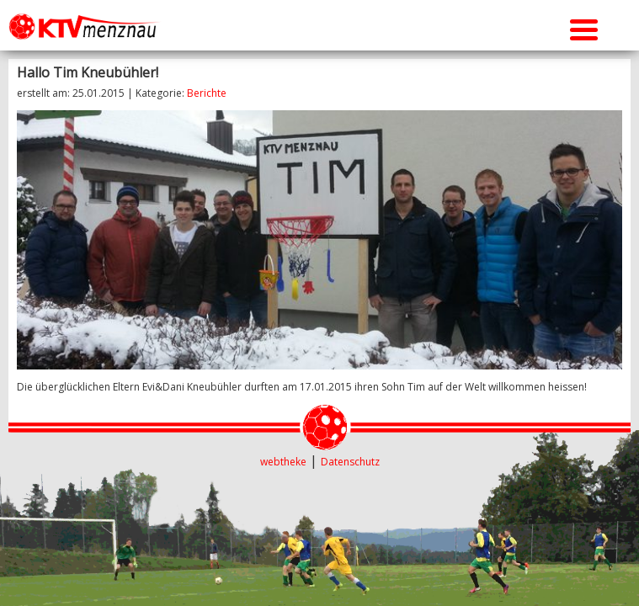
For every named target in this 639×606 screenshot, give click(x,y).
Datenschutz (350, 461)
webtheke (283, 461)
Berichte (206, 93)
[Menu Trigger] (584, 27)
